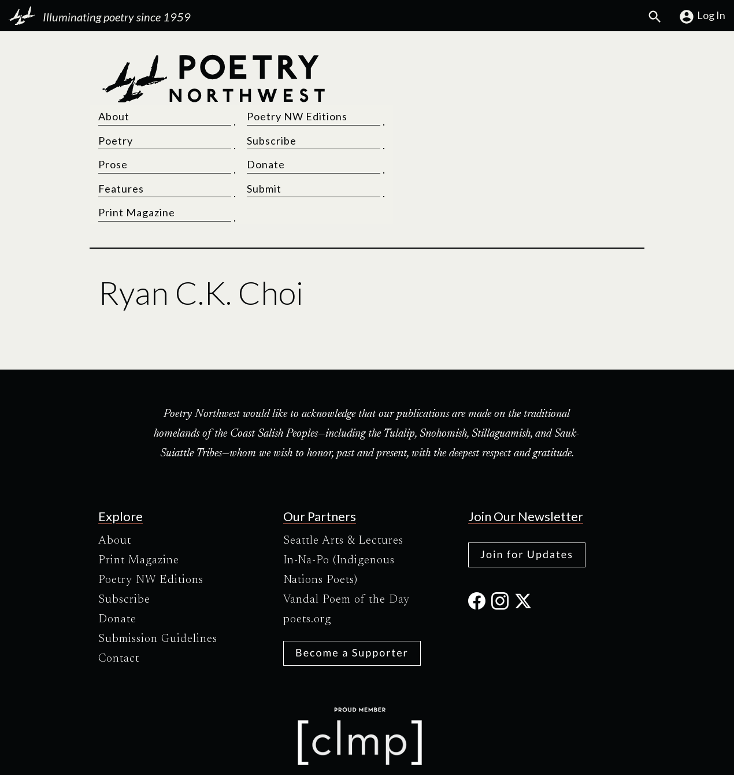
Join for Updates (526, 502)
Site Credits (464, 756)
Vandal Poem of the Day (346, 547)
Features (398, 137)
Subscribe (536, 89)
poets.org (307, 567)
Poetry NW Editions (561, 64)
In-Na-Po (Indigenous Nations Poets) (339, 518)
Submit (528, 137)
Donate (530, 112)
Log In (702, 17)
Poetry (393, 89)
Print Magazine (414, 160)
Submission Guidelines (157, 587)
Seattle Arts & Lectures (343, 488)
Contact (118, 606)
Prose (390, 112)
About (391, 64)
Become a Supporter (352, 600)
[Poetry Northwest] (213, 113)
